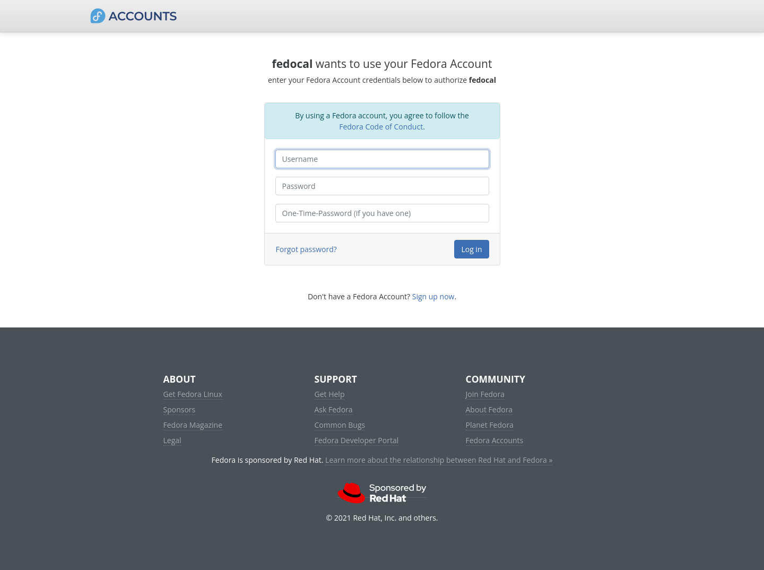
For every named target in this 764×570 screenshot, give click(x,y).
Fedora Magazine (193, 425)
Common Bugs (340, 425)
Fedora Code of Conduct (381, 127)
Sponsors (179, 409)
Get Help (330, 394)
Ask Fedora (334, 409)
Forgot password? (306, 249)
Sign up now (433, 296)
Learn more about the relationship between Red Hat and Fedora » (438, 460)
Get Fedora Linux (192, 394)
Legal (172, 440)
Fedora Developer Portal (357, 440)
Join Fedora (485, 394)
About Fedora (489, 409)
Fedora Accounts (495, 440)
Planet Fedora (490, 425)
